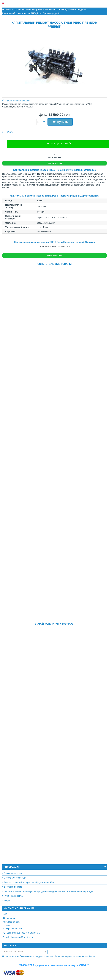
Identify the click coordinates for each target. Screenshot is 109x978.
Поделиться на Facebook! (17, 100)
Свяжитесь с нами (13, 873)
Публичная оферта (13, 896)
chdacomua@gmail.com (21, 937)
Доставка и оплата (13, 887)
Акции (7, 900)
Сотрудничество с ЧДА (15, 878)
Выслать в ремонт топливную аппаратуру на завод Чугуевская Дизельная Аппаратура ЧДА (48, 891)
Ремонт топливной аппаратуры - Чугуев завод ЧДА (29, 882)
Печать (9, 132)
